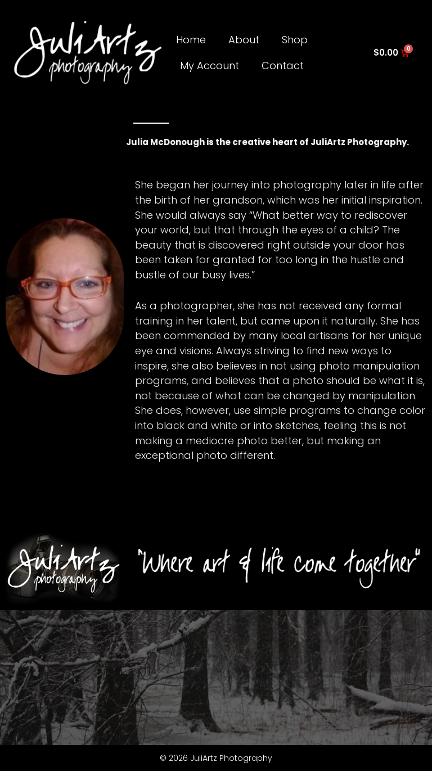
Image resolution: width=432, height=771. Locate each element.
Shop (295, 40)
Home (191, 40)
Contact (283, 65)
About (243, 40)
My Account (209, 65)
